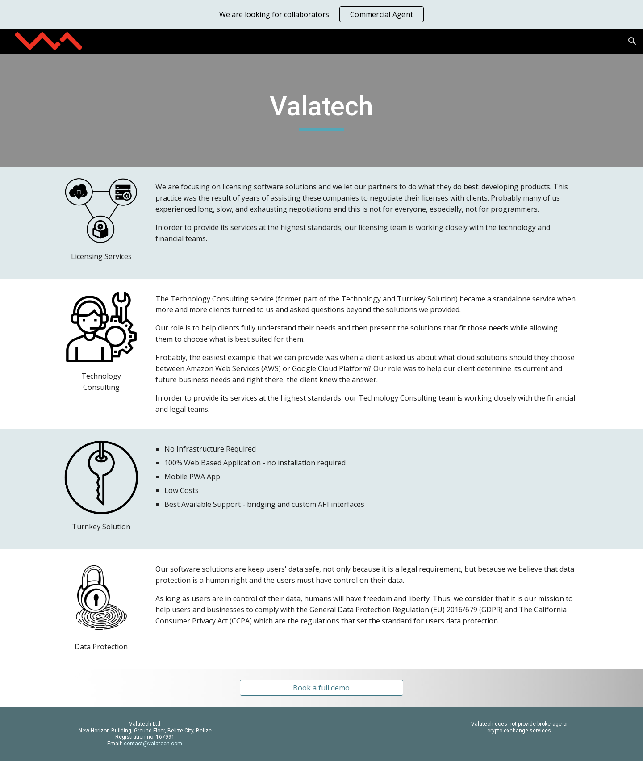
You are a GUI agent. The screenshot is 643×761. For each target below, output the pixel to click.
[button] (632, 41)
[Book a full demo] (321, 688)
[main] (321, 110)
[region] (321, 14)
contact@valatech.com (153, 743)
